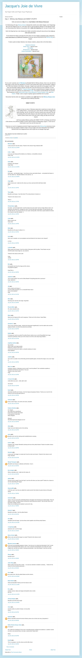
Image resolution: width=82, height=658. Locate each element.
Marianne (10, 143)
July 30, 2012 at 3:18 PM (13, 644)
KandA (9, 640)
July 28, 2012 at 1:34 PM (13, 214)
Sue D (9, 572)
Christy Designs (11, 598)
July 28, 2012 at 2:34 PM (13, 232)
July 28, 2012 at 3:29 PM (13, 302)
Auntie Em (10, 497)
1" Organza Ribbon (26, 89)
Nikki (9, 228)
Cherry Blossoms (32, 92)
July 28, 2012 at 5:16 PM (13, 429)
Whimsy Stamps (22, 25)
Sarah (9, 390)
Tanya (9, 192)
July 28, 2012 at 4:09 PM (13, 362)
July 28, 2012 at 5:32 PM (13, 438)
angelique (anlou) (12, 342)
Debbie (9, 333)
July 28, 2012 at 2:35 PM (13, 243)
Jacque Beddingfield (26, 51)
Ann (9, 518)
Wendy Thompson (12, 462)
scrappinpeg (11, 526)
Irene (9, 236)
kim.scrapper (11, 470)
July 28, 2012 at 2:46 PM (13, 281)
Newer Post (8, 649)
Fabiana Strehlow (12, 408)
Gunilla (31, 90)
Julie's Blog (10, 562)
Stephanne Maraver (30, 45)
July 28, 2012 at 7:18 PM (13, 483)
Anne (9, 606)
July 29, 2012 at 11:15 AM (13, 584)
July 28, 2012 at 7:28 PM (13, 493)
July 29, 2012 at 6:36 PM (13, 620)
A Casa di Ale (11, 379)
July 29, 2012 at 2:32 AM (13, 530)
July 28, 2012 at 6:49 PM (13, 474)
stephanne (10, 276)
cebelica (10, 356)
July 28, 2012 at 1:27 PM (13, 201)
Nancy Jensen (11, 535)
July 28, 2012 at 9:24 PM (13, 514)
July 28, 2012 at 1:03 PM (13, 187)
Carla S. (10, 442)
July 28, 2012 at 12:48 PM (13, 176)
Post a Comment (10, 646)
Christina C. (10, 323)
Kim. (9, 589)
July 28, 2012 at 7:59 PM (13, 505)
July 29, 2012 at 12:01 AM (13, 522)
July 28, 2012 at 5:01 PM (13, 403)
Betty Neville (11, 580)
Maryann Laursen (12, 543)
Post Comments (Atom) (16, 652)
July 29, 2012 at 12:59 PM (13, 602)
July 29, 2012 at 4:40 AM (13, 558)
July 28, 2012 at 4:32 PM (13, 385)
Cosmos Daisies (41, 92)
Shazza (9, 554)
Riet (9, 264)
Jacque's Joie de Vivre (23, 6)
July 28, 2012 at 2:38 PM (13, 272)
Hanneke (10, 452)
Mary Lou (10, 366)
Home (30, 649)
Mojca (9, 315)
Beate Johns (26, 46)
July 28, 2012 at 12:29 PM (13, 166)
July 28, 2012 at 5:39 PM (13, 447)
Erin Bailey (30, 48)
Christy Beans (11, 206)
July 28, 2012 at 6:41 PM (13, 457)
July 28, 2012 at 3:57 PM (13, 338)
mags (9, 181)
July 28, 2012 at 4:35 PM (13, 395)
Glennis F (10, 510)
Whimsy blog (49, 37)
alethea (9, 478)
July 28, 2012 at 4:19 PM (13, 374)
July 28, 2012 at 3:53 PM (13, 328)
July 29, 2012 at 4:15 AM (13, 539)
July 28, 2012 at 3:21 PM (13, 294)
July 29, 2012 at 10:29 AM (13, 576)
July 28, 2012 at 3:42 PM (13, 310)
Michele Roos (26, 49)
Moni (9, 298)
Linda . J (10, 152)
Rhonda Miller (11, 307)
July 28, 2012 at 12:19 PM (13, 147)
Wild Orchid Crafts (23, 92)
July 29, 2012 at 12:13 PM (13, 594)
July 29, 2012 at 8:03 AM (13, 568)
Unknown (10, 399)
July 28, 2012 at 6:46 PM (13, 465)
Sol (8, 171)
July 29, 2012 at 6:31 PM (13, 612)
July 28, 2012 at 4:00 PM (13, 352)
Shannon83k (11, 488)
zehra (9, 434)
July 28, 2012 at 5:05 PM (13, 421)
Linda (9, 218)
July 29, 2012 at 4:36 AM (13, 550)
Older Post (53, 649)
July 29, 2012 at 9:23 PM (13, 635)
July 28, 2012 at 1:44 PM (13, 223)
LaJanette (10, 247)
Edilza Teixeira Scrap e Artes (14, 624)
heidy (9, 161)
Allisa (9, 426)
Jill (8, 286)
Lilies (47, 92)
